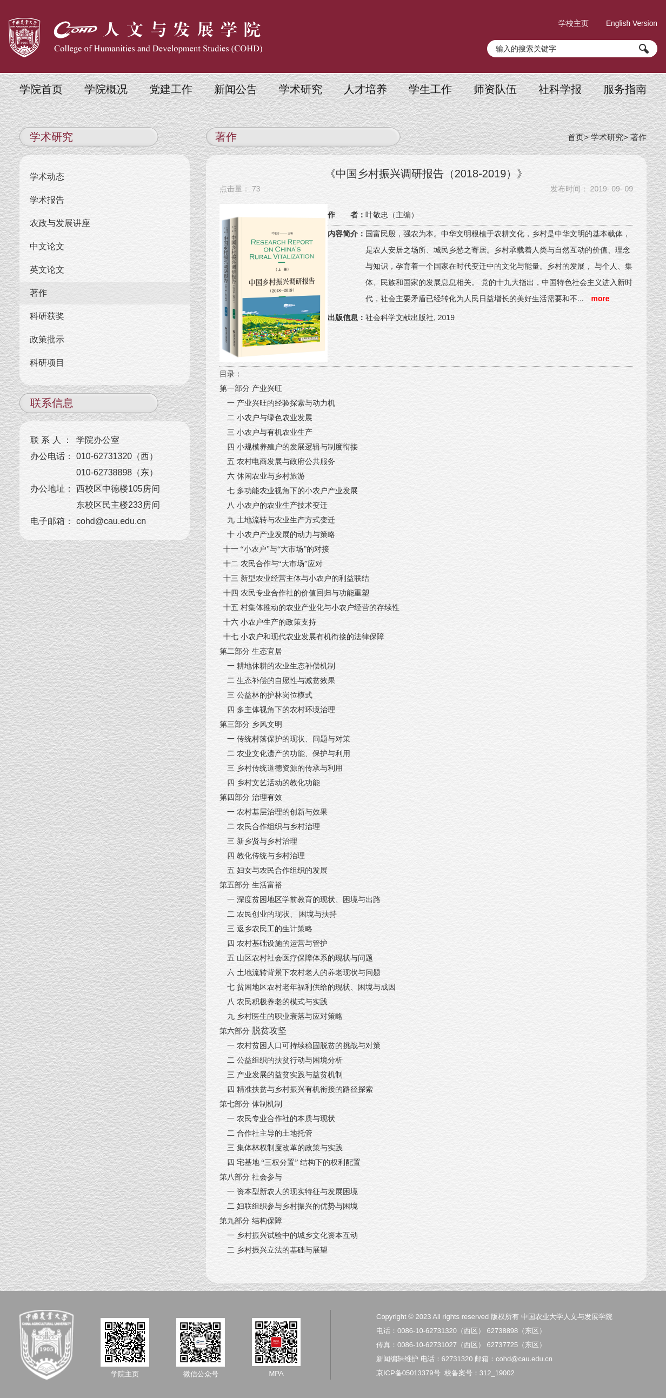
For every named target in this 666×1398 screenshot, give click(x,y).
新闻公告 (235, 89)
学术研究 (300, 89)
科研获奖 (47, 315)
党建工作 (170, 89)
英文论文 (47, 269)
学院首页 (41, 89)
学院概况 (106, 89)
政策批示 (47, 338)
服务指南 (625, 89)
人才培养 (365, 89)
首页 (576, 136)
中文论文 (47, 245)
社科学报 (560, 89)
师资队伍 (495, 89)
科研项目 (47, 362)
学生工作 (430, 89)
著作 (638, 136)
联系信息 (52, 402)
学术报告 (47, 199)
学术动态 (47, 176)
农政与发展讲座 (60, 222)
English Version (631, 21)
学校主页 (572, 21)
